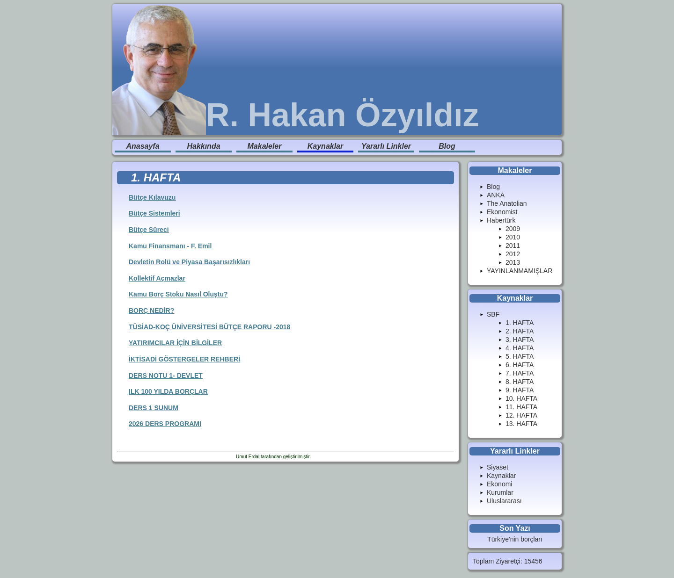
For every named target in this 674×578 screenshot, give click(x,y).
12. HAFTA (521, 415)
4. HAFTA (520, 348)
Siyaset (497, 467)
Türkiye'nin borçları (514, 539)
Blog (447, 146)
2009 (513, 228)
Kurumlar (500, 492)
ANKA (496, 195)
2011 (513, 245)
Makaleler (265, 146)
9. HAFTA (520, 390)
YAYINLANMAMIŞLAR (519, 271)
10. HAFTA (521, 398)
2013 (513, 262)
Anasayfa (142, 146)
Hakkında (203, 146)
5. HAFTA (520, 356)
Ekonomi (499, 484)
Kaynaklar (326, 146)
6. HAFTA (520, 364)
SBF (493, 314)
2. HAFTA (520, 331)
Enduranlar (323, 456)
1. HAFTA (520, 322)
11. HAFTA (521, 407)
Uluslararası (504, 501)
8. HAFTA (520, 381)
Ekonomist (502, 212)
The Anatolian (507, 203)
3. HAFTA (520, 339)
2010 (513, 237)
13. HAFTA (521, 423)
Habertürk (501, 220)
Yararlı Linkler (386, 146)
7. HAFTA (520, 373)
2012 (513, 254)
